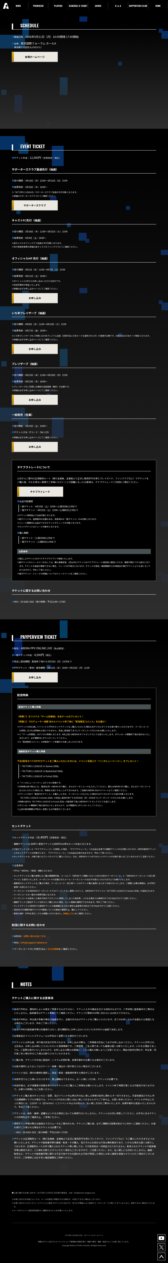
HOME (158, 5)
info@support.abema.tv (34, 942)
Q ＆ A (118, 5)
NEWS (18, 5)
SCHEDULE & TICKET (78, 5)
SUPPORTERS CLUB (138, 5)
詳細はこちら (69, 913)
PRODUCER (38, 5)
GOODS (98, 5)
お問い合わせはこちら (34, 936)
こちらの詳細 (52, 949)
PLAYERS (58, 5)
